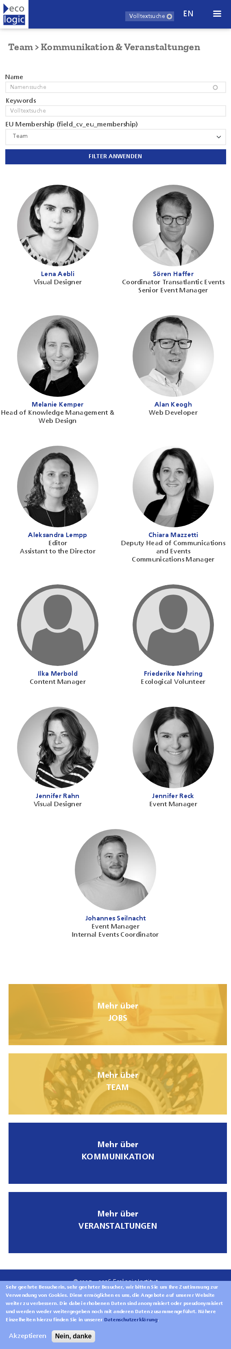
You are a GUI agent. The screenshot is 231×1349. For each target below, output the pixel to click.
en (188, 14)
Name (14, 77)
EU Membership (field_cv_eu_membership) (71, 125)
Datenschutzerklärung (130, 1325)
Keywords (20, 101)
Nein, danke (73, 1341)
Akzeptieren (27, 1342)
